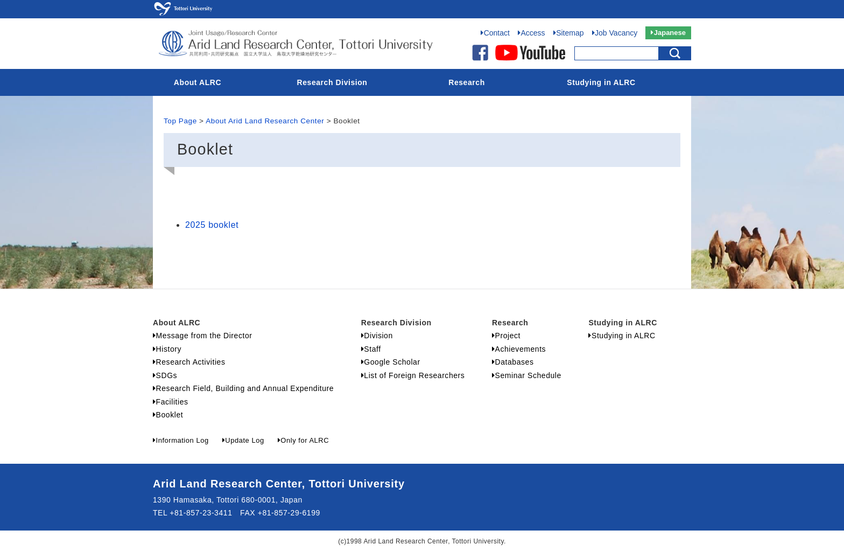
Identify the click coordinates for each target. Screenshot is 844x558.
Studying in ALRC (601, 82)
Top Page (180, 121)
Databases (513, 362)
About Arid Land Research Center (265, 121)
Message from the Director (202, 335)
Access (531, 33)
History (167, 349)
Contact (495, 33)
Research (466, 82)
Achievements (519, 349)
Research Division (332, 82)
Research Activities (189, 362)
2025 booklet (211, 224)
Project (506, 335)
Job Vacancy (615, 33)
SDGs (165, 375)
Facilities (170, 401)
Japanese (668, 33)
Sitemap (568, 33)
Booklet (168, 414)
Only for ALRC (303, 440)
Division (377, 335)
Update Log (243, 440)
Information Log (181, 440)
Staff (371, 349)
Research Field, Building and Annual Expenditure (243, 388)
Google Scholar (390, 362)
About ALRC (197, 82)
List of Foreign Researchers (413, 375)
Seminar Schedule (526, 375)
